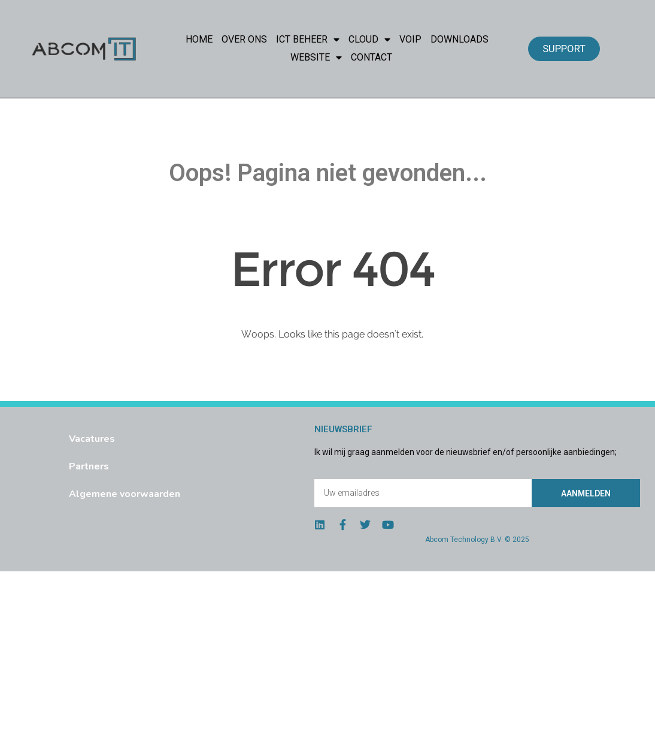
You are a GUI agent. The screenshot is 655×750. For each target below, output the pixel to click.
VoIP (410, 39)
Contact (371, 57)
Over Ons (244, 39)
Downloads (459, 39)
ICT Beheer (307, 40)
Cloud (369, 40)
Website (316, 58)
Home (199, 39)
